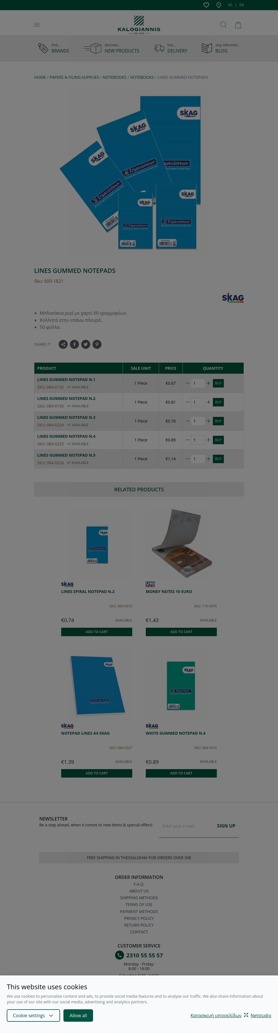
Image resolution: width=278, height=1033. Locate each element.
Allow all (78, 1015)
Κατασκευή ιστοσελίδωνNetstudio (231, 1015)
